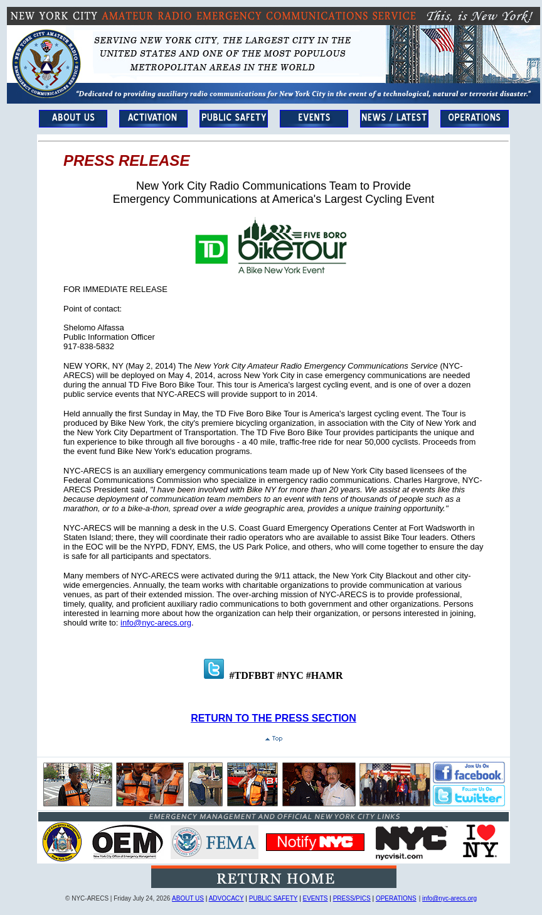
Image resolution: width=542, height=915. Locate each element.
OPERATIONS (396, 898)
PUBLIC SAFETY (273, 898)
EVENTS (315, 898)
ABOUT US (188, 898)
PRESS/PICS (352, 898)
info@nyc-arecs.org (155, 622)
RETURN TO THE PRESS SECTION (273, 718)
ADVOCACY (226, 898)
